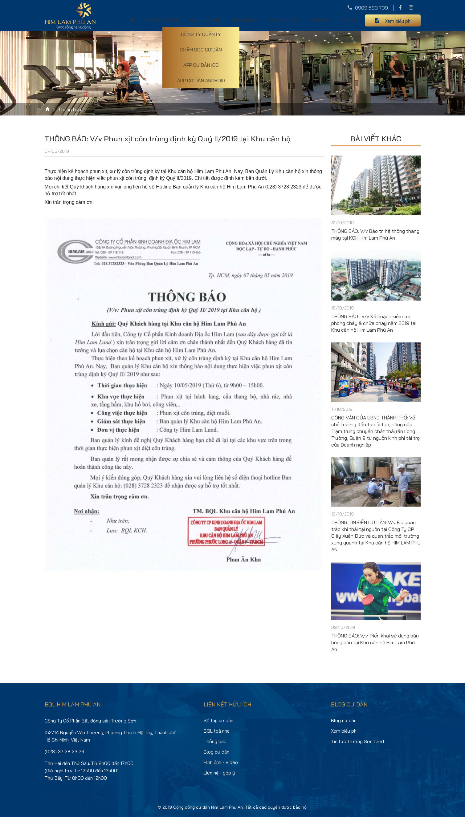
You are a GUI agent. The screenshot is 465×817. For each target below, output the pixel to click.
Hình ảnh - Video (221, 762)
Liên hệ (349, 20)
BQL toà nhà (205, 20)
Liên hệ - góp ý (219, 773)
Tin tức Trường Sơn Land (357, 741)
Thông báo (244, 20)
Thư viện (319, 20)
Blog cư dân (283, 20)
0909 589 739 (371, 8)
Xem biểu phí (398, 21)
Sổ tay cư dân (162, 20)
